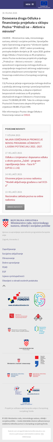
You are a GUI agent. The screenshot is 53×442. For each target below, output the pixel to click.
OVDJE (27, 115)
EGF (4, 271)
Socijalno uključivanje (12, 253)
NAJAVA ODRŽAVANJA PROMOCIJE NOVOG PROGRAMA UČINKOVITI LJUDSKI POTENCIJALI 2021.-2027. (24, 143)
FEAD (4, 267)
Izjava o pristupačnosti (13, 276)
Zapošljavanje (9, 249)
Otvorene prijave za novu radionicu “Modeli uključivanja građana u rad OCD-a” (26, 182)
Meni (28, 4)
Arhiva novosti (14, 207)
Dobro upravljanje (11, 262)
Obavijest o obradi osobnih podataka (20, 280)
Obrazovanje (8, 258)
